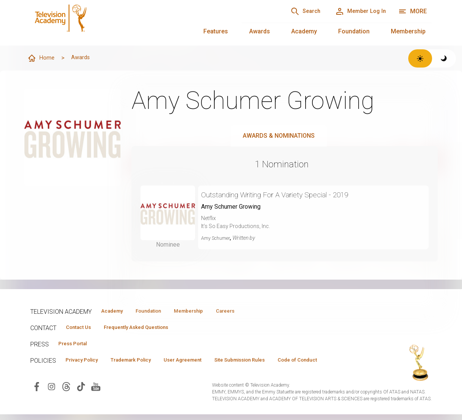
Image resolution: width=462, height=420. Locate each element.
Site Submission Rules (269, 362)
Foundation (354, 31)
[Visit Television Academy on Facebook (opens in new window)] (36, 400)
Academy (304, 31)
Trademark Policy (143, 362)
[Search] (292, 11)
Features (215, 31)
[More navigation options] (413, 11)
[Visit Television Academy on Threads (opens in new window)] (66, 400)
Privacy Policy (85, 362)
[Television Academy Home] (128, 23)
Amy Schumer (218, 238)
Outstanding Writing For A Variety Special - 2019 (289, 195)
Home (42, 58)
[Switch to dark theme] (444, 58)
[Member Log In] (356, 11)
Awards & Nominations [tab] (279, 136)
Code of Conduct (89, 373)
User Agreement (203, 362)
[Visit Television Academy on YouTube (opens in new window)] (95, 400)
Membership (408, 31)
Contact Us (82, 328)
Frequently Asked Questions (148, 328)
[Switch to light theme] (420, 58)
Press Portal (76, 345)
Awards (259, 31)
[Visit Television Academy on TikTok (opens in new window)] (81, 400)
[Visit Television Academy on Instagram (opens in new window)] (51, 400)
